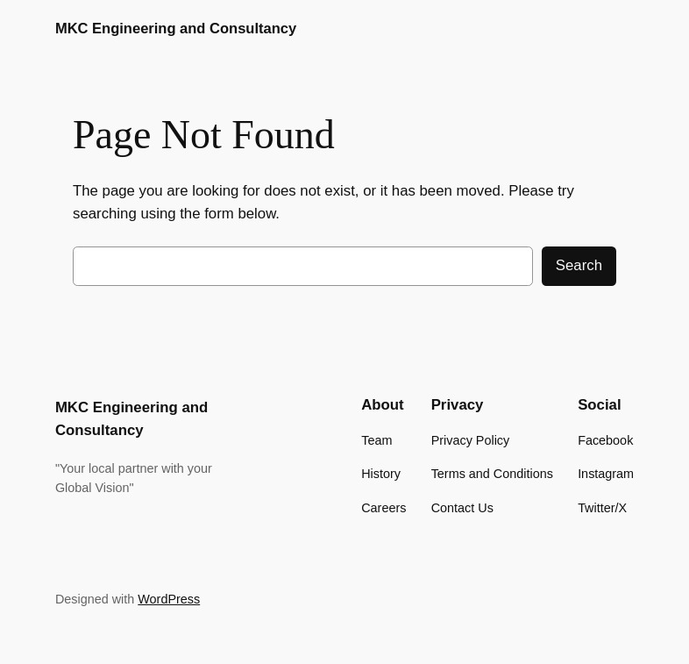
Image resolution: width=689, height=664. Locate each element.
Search (579, 265)
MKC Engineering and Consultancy (175, 28)
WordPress (169, 599)
